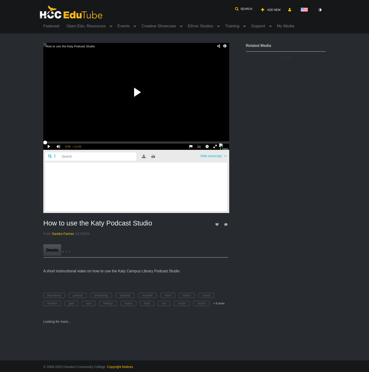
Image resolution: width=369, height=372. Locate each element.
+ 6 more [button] (219, 303)
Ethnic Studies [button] (200, 26)
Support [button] (258, 26)
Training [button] (232, 26)
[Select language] (305, 10)
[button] (243, 9)
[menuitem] (54, 25)
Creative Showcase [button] (158, 26)
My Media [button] (285, 26)
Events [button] (123, 26)
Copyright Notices (120, 367)
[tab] (52, 250)
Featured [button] (51, 26)
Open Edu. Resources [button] (86, 26)
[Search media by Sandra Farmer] (63, 234)
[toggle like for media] (217, 224)
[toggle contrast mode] (320, 10)
